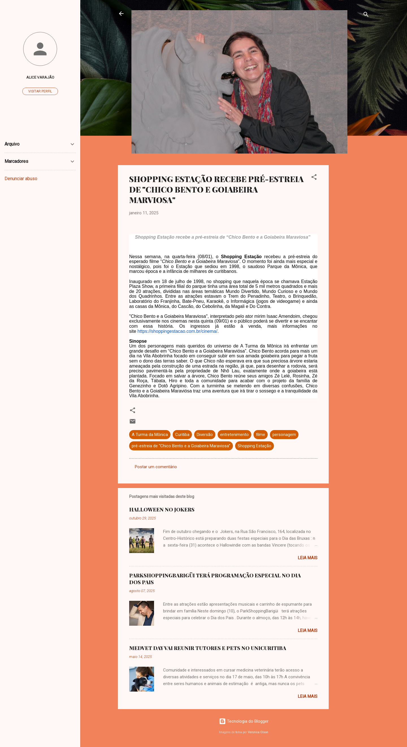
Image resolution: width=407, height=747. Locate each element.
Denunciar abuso (21, 178)
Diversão (205, 434)
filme (260, 434)
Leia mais (307, 557)
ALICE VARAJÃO (40, 77)
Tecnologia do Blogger (244, 721)
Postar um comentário (156, 466)
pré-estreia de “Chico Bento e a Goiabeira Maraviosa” (181, 445)
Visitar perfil (40, 91)
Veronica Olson (258, 732)
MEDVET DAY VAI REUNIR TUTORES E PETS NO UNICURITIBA (207, 648)
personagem (284, 434)
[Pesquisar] (366, 15)
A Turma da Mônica (150, 434)
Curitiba (182, 434)
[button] (314, 178)
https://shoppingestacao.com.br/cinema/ (177, 331)
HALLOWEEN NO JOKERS (161, 509)
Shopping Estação (254, 445)
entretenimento (234, 434)
